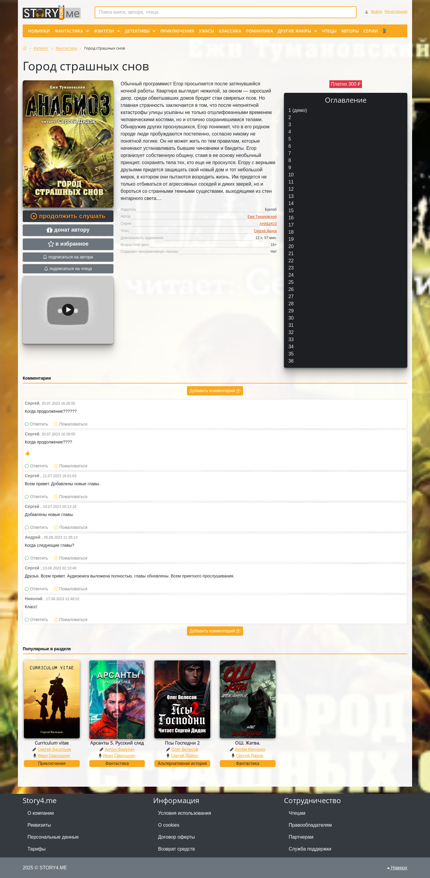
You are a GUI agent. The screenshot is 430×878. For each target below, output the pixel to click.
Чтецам (297, 813)
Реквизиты (39, 825)
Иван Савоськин (54, 755)
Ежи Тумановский (262, 217)
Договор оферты (176, 837)
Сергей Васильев (54, 749)
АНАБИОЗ (268, 224)
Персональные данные (53, 837)
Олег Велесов (184, 749)
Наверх (397, 867)
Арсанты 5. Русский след (117, 743)
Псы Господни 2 (182, 743)
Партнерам (301, 837)
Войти (376, 11)
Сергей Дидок (265, 231)
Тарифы (36, 848)
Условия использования (184, 813)
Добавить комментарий (215, 390)
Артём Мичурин (250, 749)
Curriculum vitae (52, 743)
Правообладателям (310, 825)
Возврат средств (176, 848)
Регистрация (396, 11)
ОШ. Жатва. (247, 743)
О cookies (168, 825)
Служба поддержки (310, 848)
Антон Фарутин (119, 749)
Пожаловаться (70, 424)
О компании (40, 813)
